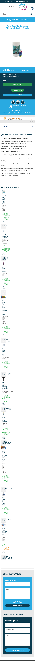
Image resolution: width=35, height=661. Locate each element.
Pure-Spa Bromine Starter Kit (3, 531)
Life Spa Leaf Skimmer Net (3, 351)
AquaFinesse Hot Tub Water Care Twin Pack (3, 200)
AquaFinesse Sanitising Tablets (3, 236)
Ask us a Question (17, 95)
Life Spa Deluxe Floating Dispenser (3, 385)
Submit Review (18, 606)
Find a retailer (17, 90)
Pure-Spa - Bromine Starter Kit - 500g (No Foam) (3, 457)
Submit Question (18, 650)
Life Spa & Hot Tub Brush (3, 501)
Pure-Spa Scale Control (3, 419)
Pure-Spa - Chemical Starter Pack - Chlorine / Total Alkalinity (3, 307)
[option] (17, 19)
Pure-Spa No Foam (3, 269)
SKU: (23, 70)
